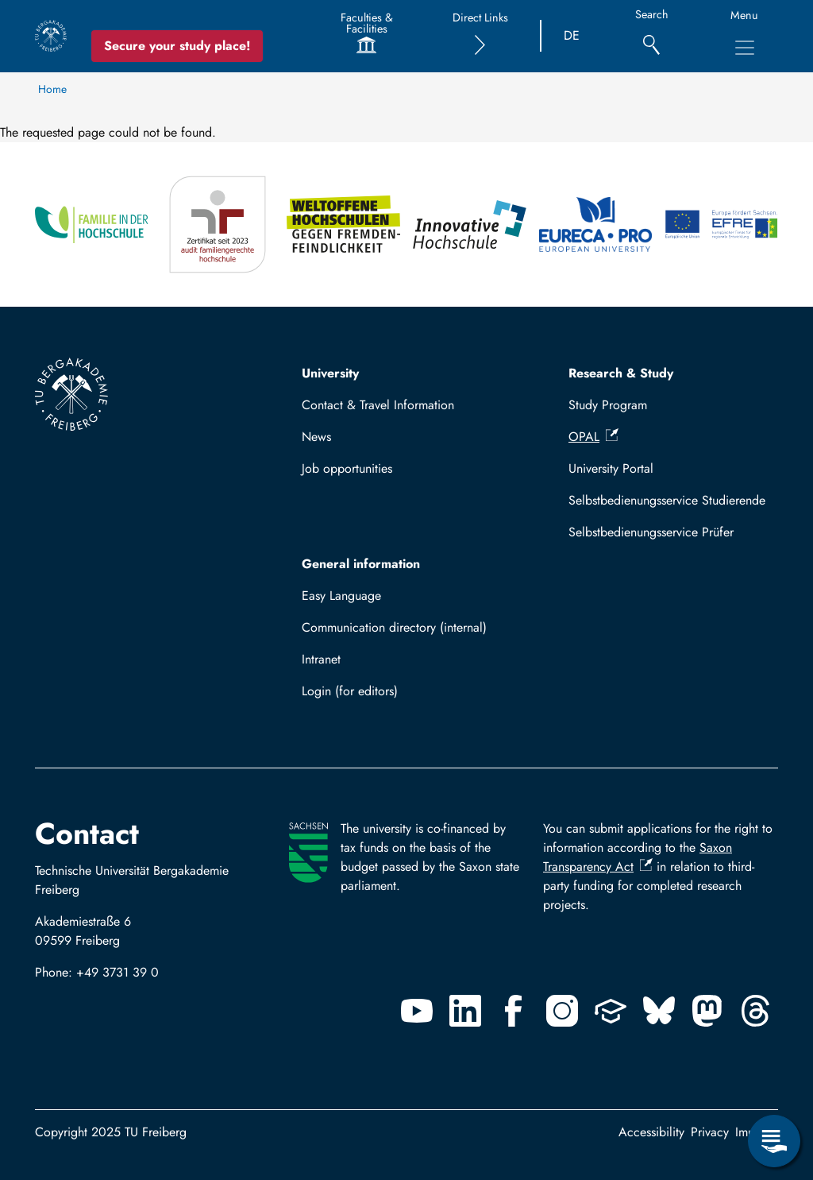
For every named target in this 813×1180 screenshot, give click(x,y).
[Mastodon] (707, 1011)
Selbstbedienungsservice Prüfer (651, 532)
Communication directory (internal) (394, 627)
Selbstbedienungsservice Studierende (666, 500)
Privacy (710, 1132)
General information (361, 564)
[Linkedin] (465, 1011)
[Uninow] (610, 1011)
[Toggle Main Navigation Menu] (744, 48)
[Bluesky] (659, 1011)
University (330, 373)
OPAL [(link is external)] (593, 437)
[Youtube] (417, 1011)
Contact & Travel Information (378, 405)
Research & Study (620, 373)
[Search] (651, 36)
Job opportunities (347, 468)
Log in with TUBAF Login (377, 696)
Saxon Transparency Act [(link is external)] (637, 857)
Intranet (321, 659)
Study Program (607, 405)
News (316, 437)
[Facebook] (514, 1011)
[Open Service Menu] (774, 1141)
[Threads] (756, 1011)
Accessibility (651, 1132)
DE (572, 35)
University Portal (610, 468)
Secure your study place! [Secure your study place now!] (177, 46)
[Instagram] (562, 1011)
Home (52, 89)
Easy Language (341, 595)
